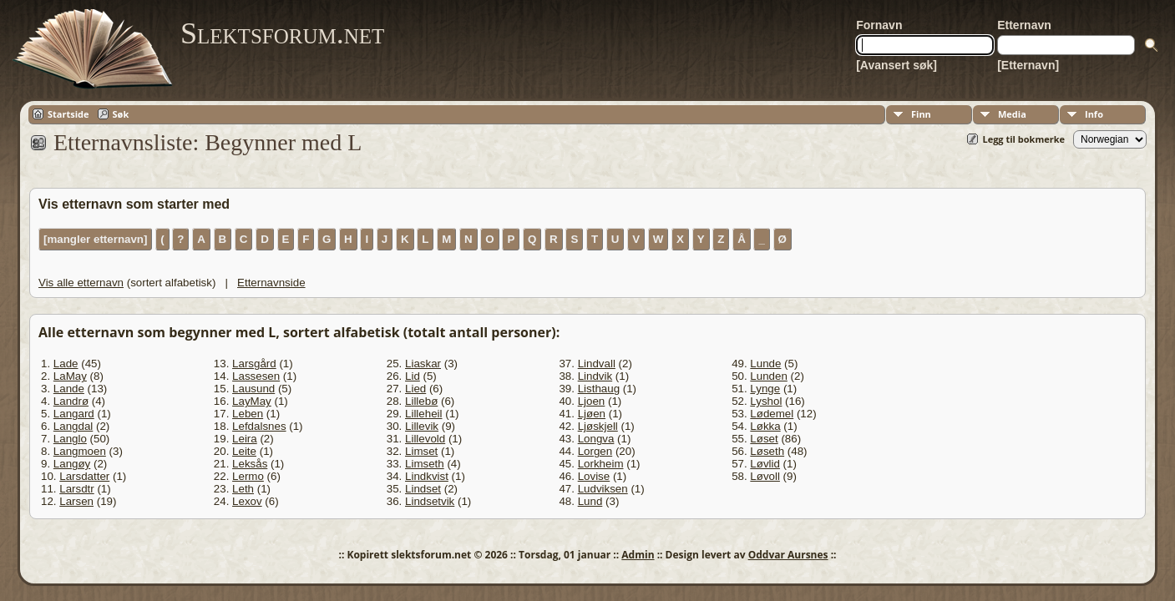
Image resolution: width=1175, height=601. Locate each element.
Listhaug (599, 388)
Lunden (768, 376)
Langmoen (79, 451)
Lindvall (596, 363)
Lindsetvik (429, 501)
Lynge (765, 388)
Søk (121, 114)
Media (1012, 114)
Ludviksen (603, 488)
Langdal (73, 426)
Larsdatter (84, 476)
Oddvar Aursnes (788, 555)
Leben (247, 413)
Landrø (71, 401)
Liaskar (423, 363)
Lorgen (595, 451)
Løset (763, 438)
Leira (244, 438)
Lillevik (421, 426)
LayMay (251, 401)
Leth (243, 488)
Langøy (71, 463)
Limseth (424, 463)
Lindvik (595, 376)
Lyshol (766, 401)
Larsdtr (76, 488)
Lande (68, 388)
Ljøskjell (598, 426)
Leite (244, 451)
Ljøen (591, 413)
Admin (637, 555)
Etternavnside (271, 282)
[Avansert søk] (896, 65)
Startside (68, 114)
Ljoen (591, 401)
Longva (596, 438)
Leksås (249, 463)
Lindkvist (426, 476)
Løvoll (765, 476)
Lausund (253, 388)
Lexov (247, 501)
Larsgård (254, 363)
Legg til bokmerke (1023, 139)
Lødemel (771, 413)
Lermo (248, 476)
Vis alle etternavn (81, 282)
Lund (590, 501)
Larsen (76, 501)
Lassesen (256, 376)
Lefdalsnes (259, 426)
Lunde (765, 363)
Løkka (765, 426)
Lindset (423, 488)
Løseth (767, 451)
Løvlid (765, 463)
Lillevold (425, 438)
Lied (415, 388)
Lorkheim (601, 463)
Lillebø (421, 401)
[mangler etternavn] (95, 239)
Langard (73, 413)
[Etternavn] (1028, 65)
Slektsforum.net (282, 33)
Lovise (594, 476)
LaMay (70, 376)
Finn (921, 114)
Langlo (70, 438)
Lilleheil (423, 413)
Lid (412, 376)
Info (1094, 114)
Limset (421, 451)
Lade (66, 363)
